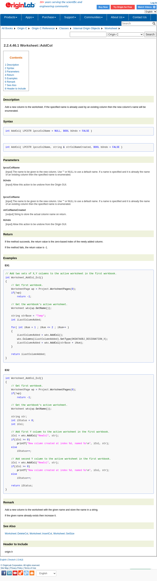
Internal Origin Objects (86, 28)
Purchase (49, 17)
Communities (93, 17)
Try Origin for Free (122, 7)
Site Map (4, 568)
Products (10, 17)
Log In (154, 3)
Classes (64, 28)
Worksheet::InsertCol (40, 533)
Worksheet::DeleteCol (16, 533)
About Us (118, 17)
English (3, 560)
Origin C (22, 28)
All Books (7, 28)
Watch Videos (146, 7)
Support (70, 17)
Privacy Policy (16, 568)
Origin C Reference (43, 28)
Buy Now (103, 7)
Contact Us (140, 17)
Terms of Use (30, 568)
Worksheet (111, 28)
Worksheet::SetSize (63, 533)
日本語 (20, 560)
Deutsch (12, 560)
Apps (29, 17)
